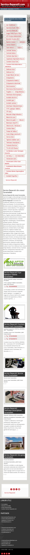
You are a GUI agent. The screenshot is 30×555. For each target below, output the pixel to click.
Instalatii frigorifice (11, 176)
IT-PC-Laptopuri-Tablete (12, 109)
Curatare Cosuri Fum (11, 61)
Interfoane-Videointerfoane (13, 106)
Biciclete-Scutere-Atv (12, 39)
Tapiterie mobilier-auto (12, 140)
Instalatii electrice (11, 97)
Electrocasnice (10, 86)
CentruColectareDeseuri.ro (8, 518)
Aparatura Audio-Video (12, 28)
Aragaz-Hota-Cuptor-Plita (13, 33)
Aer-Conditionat (10, 25)
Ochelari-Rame (10, 128)
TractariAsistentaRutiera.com (8, 527)
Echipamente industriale (12, 83)
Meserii (21, 120)
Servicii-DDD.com (5, 543)
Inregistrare (25, 0)
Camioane (21, 42)
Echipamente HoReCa (12, 80)
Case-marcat (9, 47)
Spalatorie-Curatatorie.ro (7, 545)
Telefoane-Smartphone (12, 142)
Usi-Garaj (8, 156)
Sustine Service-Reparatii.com (8, 509)
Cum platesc (4, 504)
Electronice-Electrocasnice (13, 89)
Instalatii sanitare (10, 103)
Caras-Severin (10, 8)
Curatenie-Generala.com (7, 529)
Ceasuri (19, 47)
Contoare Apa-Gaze (11, 56)
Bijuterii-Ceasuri (10, 42)
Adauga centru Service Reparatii (9, 0)
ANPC (9, 549)
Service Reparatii (4, 8)
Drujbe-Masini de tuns (12, 75)
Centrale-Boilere (10, 53)
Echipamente (9, 78)
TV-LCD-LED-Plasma (11, 148)
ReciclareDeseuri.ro (6, 521)
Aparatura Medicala (11, 30)
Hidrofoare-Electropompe (13, 94)
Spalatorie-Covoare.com (7, 520)
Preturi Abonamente (6, 507)
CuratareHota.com (6, 542)
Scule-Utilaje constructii (12, 134)
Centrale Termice (10, 50)
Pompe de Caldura (11, 131)
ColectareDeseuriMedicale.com (9, 540)
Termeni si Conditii (6, 505)
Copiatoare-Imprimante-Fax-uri (14, 59)
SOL (12, 549)
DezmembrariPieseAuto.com (8, 517)
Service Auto (9, 137)
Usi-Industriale (19, 156)
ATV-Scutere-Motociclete (13, 36)
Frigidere (8, 92)
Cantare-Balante (10, 45)
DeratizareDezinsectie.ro (7, 530)
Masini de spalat (10, 120)
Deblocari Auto (10, 69)
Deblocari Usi (9, 72)
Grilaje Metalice (19, 92)
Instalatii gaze (9, 100)
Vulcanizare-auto (10, 159)
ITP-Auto (8, 111)
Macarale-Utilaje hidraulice (13, 114)
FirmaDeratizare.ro (6, 532)
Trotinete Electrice (11, 145)
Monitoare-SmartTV (11, 123)
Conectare (19, 0)
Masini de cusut (10, 117)
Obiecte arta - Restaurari (12, 126)
